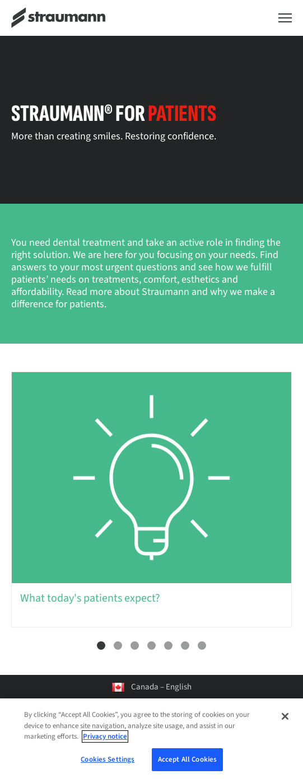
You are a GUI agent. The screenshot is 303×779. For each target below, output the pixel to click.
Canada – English (161, 687)
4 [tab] (151, 645)
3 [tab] (134, 645)
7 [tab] (202, 645)
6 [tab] (185, 645)
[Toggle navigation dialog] (285, 18)
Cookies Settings (107, 765)
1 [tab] (101, 645)
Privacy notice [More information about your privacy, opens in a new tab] (105, 743)
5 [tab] (168, 645)
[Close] (285, 722)
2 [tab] (118, 645)
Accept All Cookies (187, 765)
